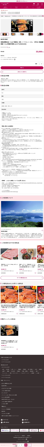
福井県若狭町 (3, 272)
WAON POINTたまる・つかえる (8, 399)
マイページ (4, 419)
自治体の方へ (26, 422)
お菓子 (3, 371)
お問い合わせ (5, 422)
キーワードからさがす (6, 361)
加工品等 (13, 371)
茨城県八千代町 (40, 313)
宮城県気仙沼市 (3, 313)
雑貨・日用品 (25, 371)
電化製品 (31, 371)
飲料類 (40, 369)
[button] (42, 34)
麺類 (8, 371)
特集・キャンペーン (27, 7)
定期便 (32, 373)
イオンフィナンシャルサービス (21, 441)
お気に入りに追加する (14, 72)
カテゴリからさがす (5, 367)
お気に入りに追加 (42, 230)
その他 (37, 373)
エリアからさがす (5, 359)
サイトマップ (17, 435)
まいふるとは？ (5, 392)
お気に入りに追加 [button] (17, 273)
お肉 (3, 369)
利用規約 (28, 435)
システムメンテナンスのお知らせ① (14, 13)
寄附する (22, 67)
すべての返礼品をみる (22, 277)
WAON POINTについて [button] (14, 59)
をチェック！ (22, 1)
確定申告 (3, 411)
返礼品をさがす (16, 7)
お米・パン (13, 369)
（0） (9, 47)
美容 (37, 371)
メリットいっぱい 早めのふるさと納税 (9, 395)
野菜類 (24, 369)
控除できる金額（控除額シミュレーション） (10, 415)
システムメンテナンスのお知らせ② (14, 12)
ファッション (4, 373)
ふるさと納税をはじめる (38, 7)
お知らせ (25, 419)
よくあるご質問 (5, 403)
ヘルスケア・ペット (25, 373)
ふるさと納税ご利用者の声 (7, 401)
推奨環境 (23, 435)
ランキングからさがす (6, 375)
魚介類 (7, 369)
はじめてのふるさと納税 (6, 388)
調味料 (18, 371)
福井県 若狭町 (4, 39)
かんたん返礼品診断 (5, 397)
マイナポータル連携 (5, 413)
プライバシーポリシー (21, 439)
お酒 (36, 369)
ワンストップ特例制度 (6, 409)
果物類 (19, 369)
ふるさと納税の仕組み (6, 390)
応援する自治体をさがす (5, 7)
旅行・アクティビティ (14, 373)
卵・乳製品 (30, 369)
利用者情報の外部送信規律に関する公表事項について (22, 437)
